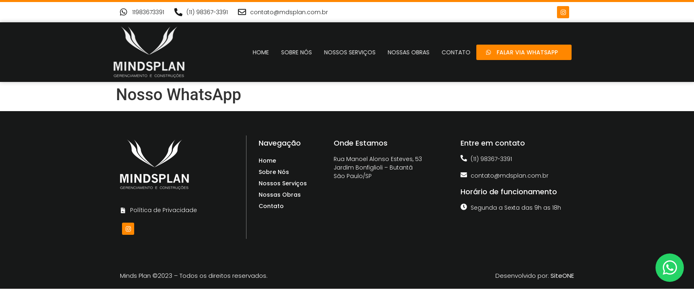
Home (279, 52)
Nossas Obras (427, 52)
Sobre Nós (314, 52)
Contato (271, 206)
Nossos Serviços (368, 52)
